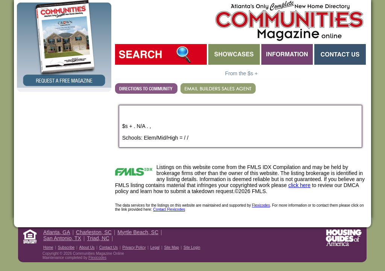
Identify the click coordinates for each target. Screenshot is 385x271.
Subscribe (66, 247)
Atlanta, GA (56, 232)
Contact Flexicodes (169, 209)
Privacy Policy (134, 247)
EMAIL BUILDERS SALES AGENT (218, 88)
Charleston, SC (94, 232)
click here (299, 185)
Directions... (146, 88)
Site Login (191, 247)
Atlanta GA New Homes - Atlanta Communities (288, 20)
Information (287, 54)
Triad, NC (98, 238)
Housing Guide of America (344, 237)
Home (48, 247)
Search (161, 54)
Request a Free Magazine (64, 44)
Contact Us (340, 54)
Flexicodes (261, 205)
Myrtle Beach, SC (137, 232)
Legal (154, 247)
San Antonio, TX (62, 238)
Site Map (171, 247)
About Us (86, 247)
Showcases (234, 54)
